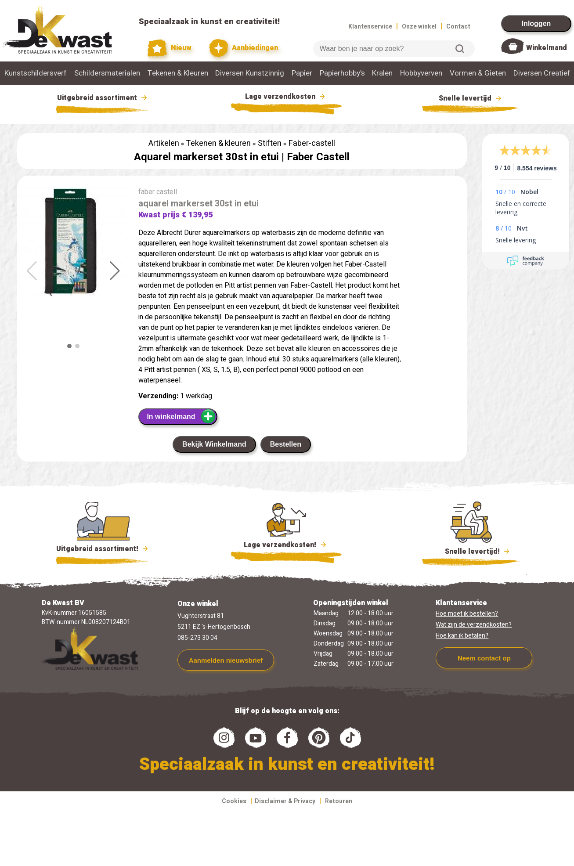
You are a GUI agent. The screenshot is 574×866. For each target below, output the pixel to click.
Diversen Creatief (541, 73)
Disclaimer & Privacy (285, 801)
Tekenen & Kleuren (178, 73)
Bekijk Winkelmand (214, 444)
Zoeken (460, 49)
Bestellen (285, 444)
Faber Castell (318, 157)
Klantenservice (370, 26)
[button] (115, 271)
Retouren (338, 801)
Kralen (382, 73)
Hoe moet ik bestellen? (467, 613)
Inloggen (536, 23)
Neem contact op (484, 658)
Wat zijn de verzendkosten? (474, 624)
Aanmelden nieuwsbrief (226, 660)
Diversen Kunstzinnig (249, 73)
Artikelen (163, 143)
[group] (73, 243)
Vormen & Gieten (478, 73)
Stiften (270, 143)
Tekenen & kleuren (218, 143)
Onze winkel (419, 26)
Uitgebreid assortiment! (103, 549)
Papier (302, 73)
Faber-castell (312, 143)
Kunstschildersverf (35, 73)
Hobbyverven (421, 73)
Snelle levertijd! (471, 551)
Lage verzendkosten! (286, 546)
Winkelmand (546, 48)
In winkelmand (181, 416)
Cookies (234, 801)
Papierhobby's (342, 73)
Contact (458, 26)
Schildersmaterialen (107, 73)
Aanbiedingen (243, 48)
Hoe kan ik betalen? (462, 635)
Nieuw (169, 48)
